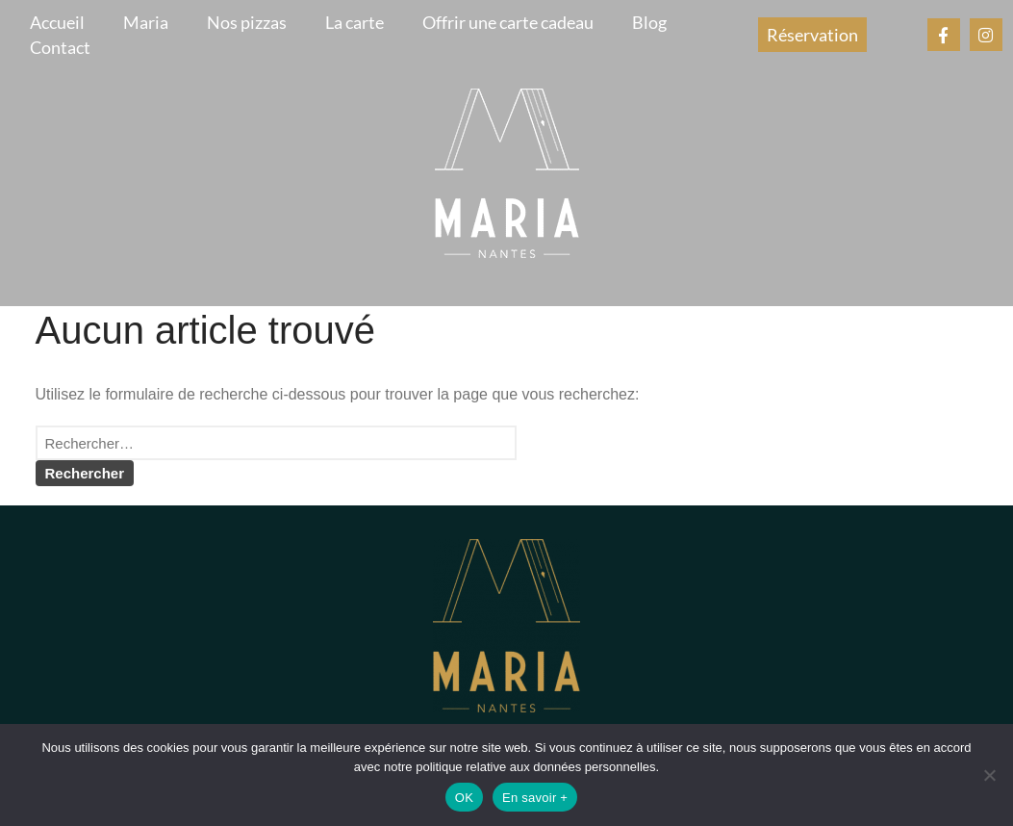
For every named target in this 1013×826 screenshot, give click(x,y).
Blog (649, 22)
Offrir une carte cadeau (508, 22)
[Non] (989, 775)
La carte (354, 22)
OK (464, 797)
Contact (60, 47)
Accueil (57, 22)
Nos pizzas (247, 22)
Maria (145, 22)
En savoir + (535, 797)
